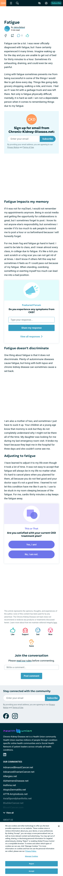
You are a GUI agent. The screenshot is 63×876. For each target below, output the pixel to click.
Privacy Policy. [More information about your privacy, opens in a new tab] (30, 851)
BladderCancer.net (13, 803)
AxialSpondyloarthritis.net (17, 798)
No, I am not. (31, 554)
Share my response (31, 327)
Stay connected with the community (26, 691)
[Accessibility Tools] (39, 3)
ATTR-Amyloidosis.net (15, 794)
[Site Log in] (46, 3)
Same (30, 643)
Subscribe (56, 3)
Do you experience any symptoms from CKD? (31, 311)
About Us (8, 820)
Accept (31, 871)
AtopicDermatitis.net (14, 789)
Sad (36, 631)
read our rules (24, 660)
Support (24, 631)
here (55, 623)
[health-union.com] (17, 730)
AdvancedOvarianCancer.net (18, 771)
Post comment (31, 676)
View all (8, 813)
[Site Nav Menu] (11, 3)
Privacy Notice (13, 147)
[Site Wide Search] (17, 3)
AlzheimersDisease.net (16, 780)
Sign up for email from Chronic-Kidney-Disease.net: (32, 130)
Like (11, 631)
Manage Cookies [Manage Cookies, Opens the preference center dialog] (31, 856)
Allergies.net (10, 776)
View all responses (31, 336)
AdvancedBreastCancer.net (18, 767)
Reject (31, 864)
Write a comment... (16, 667)
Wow (49, 631)
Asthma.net (9, 785)
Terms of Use (28, 147)
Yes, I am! (31, 544)
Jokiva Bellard (19, 27)
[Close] (59, 826)
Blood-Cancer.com (13, 807)
